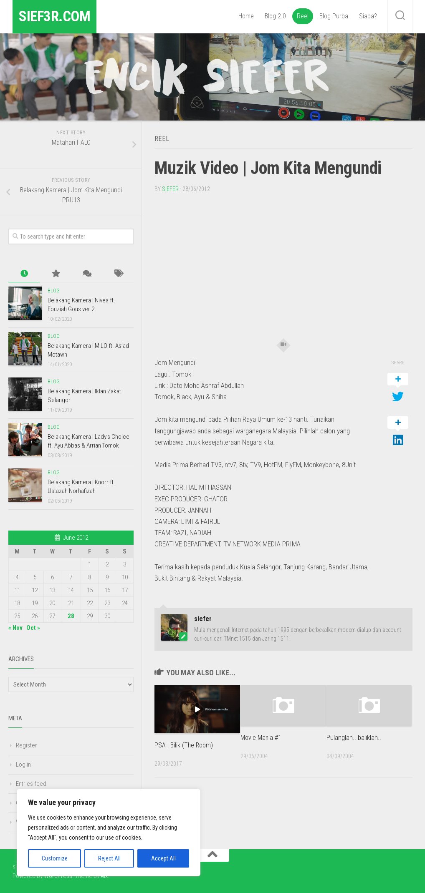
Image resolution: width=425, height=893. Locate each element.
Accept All (163, 858)
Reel (303, 16)
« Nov (15, 627)
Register (26, 745)
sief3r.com (62, 16)
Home (246, 16)
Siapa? (368, 16)
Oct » (33, 627)
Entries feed (31, 783)
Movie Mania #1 (261, 736)
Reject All (109, 858)
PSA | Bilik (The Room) (184, 744)
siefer (170, 188)
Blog (54, 291)
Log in (23, 764)
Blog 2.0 (275, 16)
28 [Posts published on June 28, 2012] (71, 616)
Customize (55, 858)
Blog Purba (333, 16)
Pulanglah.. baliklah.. (353, 736)
